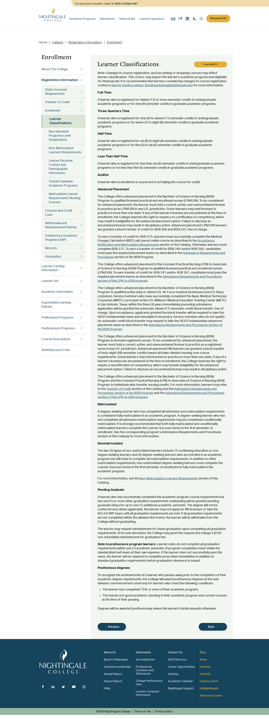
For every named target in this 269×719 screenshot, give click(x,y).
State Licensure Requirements (56, 91)
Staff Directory (177, 659)
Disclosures (143, 652)
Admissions (107, 19)
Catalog (57, 42)
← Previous (111, 627)
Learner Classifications (60, 121)
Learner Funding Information (53, 268)
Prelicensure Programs (57, 317)
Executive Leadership (117, 666)
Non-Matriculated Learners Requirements (65, 150)
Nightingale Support (181, 688)
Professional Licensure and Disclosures (145, 670)
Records (51, 248)
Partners (205, 666)
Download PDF (210, 64)
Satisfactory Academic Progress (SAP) (61, 237)
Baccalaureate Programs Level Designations (60, 135)
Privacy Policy (164, 711)
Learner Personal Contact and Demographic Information (61, 167)
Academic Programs (82, 19)
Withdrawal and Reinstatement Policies (61, 225)
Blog (203, 652)
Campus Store (209, 681)
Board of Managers (116, 659)
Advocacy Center (211, 695)
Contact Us (175, 652)
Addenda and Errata (56, 350)
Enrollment (114, 42)
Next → (213, 627)
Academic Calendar (180, 681)
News (203, 659)
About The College (55, 69)
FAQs (107, 688)
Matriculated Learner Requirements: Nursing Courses (64, 198)
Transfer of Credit (57, 102)
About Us (110, 652)
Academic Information (57, 291)
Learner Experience (151, 19)
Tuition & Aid (127, 19)
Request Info (218, 18)
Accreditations (145, 659)
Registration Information (85, 42)
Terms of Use (142, 711)
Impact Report (113, 681)
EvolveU (205, 674)
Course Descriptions (56, 339)
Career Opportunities (181, 666)
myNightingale (209, 688)
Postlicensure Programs (58, 328)
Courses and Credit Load (58, 212)
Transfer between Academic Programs (63, 183)
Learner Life (50, 281)
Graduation (53, 256)
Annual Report (113, 674)
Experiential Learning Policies (56, 304)
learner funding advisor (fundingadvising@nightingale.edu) (152, 85)
